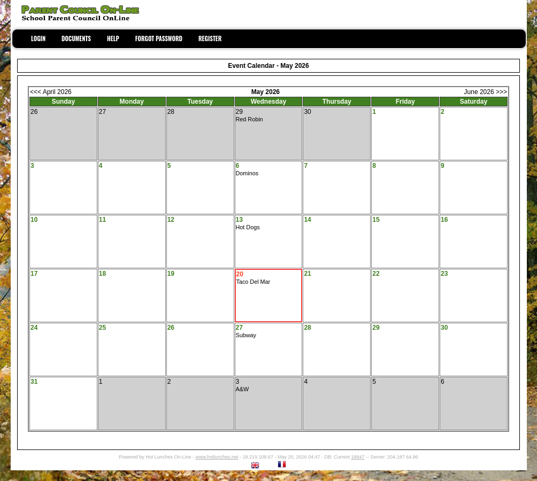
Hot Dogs (248, 227)
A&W (242, 389)
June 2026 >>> (485, 92)
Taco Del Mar (253, 281)
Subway (246, 335)
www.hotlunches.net (216, 457)
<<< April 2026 (51, 92)
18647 (358, 457)
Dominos (247, 173)
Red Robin (249, 119)
